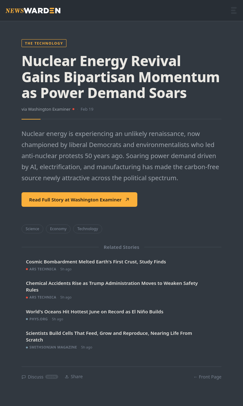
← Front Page (207, 377)
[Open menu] (234, 10)
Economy (58, 228)
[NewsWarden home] (33, 10)
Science (32, 228)
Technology (87, 228)
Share (74, 376)
